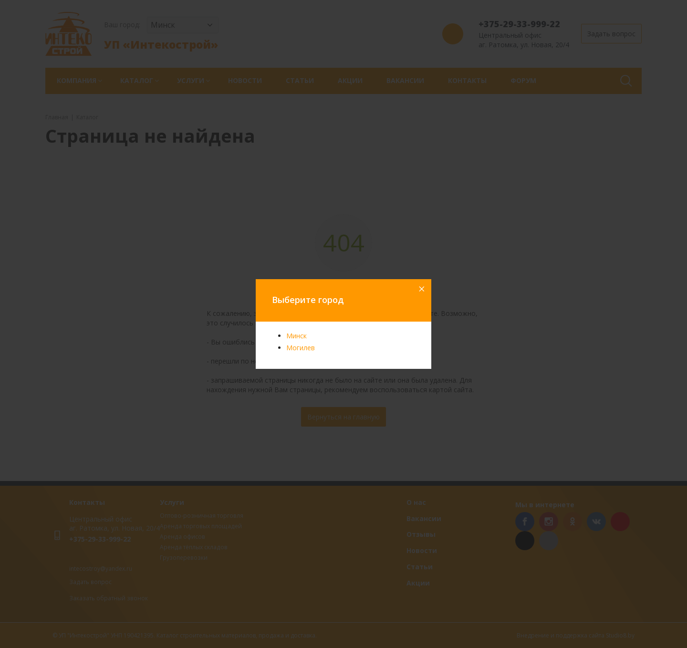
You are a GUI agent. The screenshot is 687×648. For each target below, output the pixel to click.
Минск (296, 335)
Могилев (300, 347)
